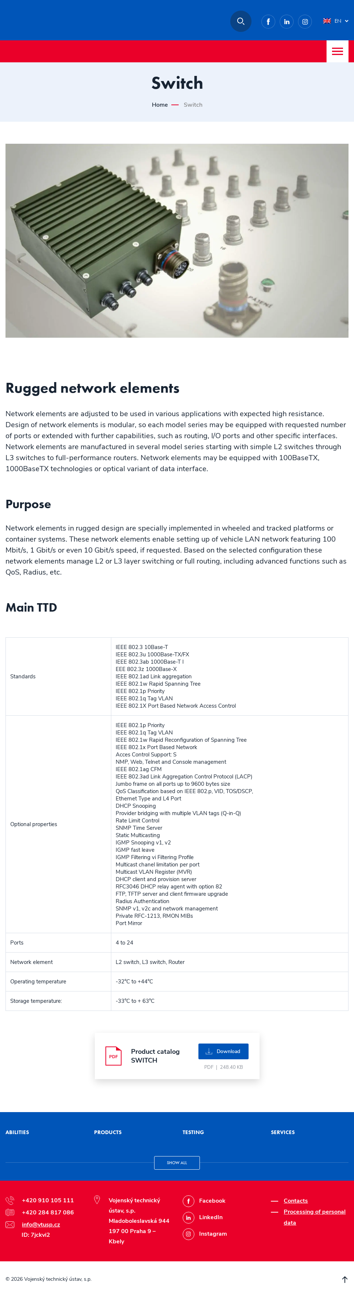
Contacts (296, 1201)
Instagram (213, 1234)
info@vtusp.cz (41, 1225)
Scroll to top (345, 1279)
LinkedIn (293, 20)
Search (240, 21)
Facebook (212, 1201)
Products (108, 1132)
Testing (193, 1132)
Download (228, 1051)
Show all (177, 1163)
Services (283, 1132)
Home (160, 105)
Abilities (17, 1132)
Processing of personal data (315, 1217)
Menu (338, 51)
